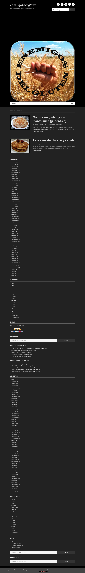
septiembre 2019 (16, 222)
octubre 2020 (15, 199)
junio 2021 (14, 189)
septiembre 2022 (16, 172)
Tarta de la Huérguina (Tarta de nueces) (22, 354)
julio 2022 (14, 174)
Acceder (14, 541)
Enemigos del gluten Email (73, 4)
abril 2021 (14, 191)
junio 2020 (14, 205)
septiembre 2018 (16, 245)
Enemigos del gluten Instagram (69, 4)
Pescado (14, 302)
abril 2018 (14, 254)
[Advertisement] (42, 27)
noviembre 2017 (16, 264)
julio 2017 (14, 271)
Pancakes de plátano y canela (53, 140)
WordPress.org (16, 547)
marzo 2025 (15, 163)
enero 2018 (15, 260)
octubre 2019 (15, 220)
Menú (42, 103)
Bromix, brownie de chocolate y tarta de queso (28, 367)
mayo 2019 (15, 229)
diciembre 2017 (16, 262)
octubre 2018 (15, 243)
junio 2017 (14, 273)
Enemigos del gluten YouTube (65, 4)
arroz (13, 283)
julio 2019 (14, 226)
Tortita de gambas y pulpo (23, 364)
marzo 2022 (15, 178)
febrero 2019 (15, 235)
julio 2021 (14, 187)
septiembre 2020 (16, 201)
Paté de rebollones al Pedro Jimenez (21, 356)
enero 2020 (15, 214)
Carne (13, 285)
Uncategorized (15, 317)
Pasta (13, 298)
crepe (13, 287)
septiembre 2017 (16, 267)
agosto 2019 (15, 224)
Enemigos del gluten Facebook (58, 4)
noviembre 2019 (16, 218)
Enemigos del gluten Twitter (62, 4)
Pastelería (14, 300)
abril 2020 (14, 208)
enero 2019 (15, 237)
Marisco (14, 292)
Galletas (14, 289)
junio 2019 (14, 227)
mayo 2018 (15, 252)
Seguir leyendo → (39, 131)
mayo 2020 (15, 206)
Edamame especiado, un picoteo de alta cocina (24, 350)
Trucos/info (15, 315)
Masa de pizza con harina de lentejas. (21, 352)
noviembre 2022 (16, 170)
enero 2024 (15, 164)
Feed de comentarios (17, 545)
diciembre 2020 (16, 197)
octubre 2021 (15, 184)
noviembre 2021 (16, 182)
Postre (13, 306)
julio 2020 (14, 203)
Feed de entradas (16, 543)
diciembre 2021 (16, 180)
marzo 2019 (15, 233)
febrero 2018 (15, 258)
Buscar (72, 10)
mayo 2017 (15, 275)
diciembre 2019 (16, 216)
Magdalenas (15, 291)
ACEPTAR (43, 571)
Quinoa (14, 308)
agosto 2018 (15, 246)
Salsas (13, 310)
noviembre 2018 (16, 241)
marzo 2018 (15, 256)
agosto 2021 (15, 185)
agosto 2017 (15, 269)
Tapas (13, 312)
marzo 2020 (15, 210)
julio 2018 (14, 248)
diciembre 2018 (16, 239)
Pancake (14, 296)
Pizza (13, 304)
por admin (35, 124)
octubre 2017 (15, 266)
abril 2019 (14, 231)
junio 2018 (14, 250)
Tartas (13, 313)
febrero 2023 (15, 168)
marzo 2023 (15, 166)
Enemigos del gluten (23, 5)
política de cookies (21, 570)
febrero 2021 (15, 193)
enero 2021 (15, 195)
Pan (13, 294)
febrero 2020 (15, 212)
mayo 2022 (15, 176)
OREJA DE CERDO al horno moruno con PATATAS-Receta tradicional (29, 348)
